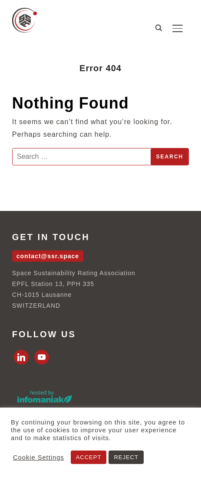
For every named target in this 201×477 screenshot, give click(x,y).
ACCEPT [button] (89, 457)
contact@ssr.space (47, 256)
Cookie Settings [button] (38, 457)
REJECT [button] (126, 457)
